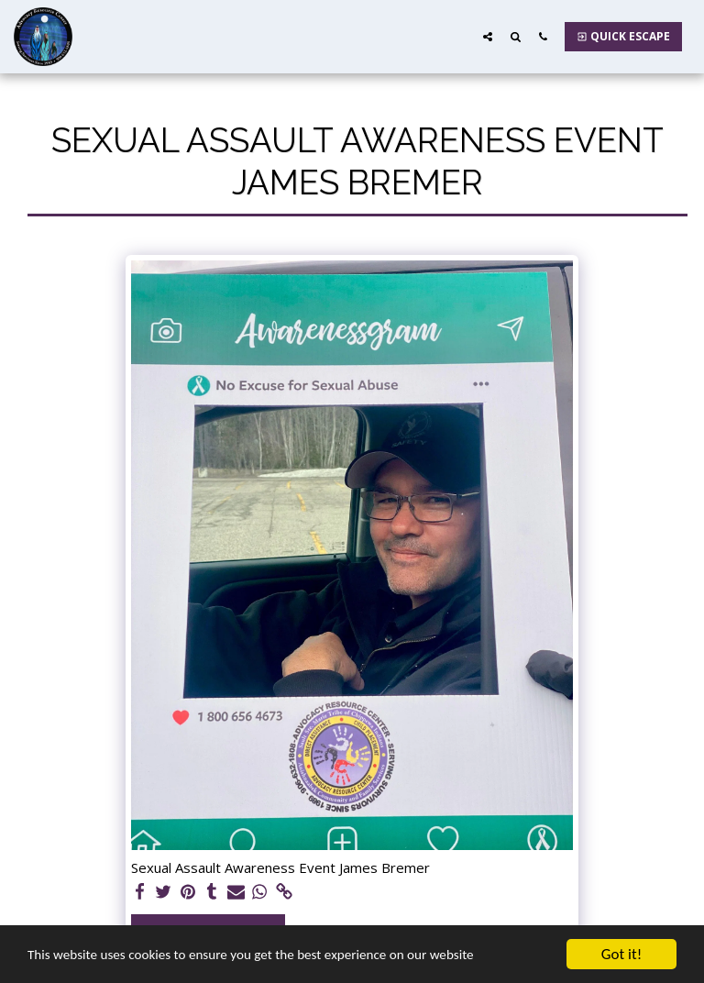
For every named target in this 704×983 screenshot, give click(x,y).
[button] (487, 36)
